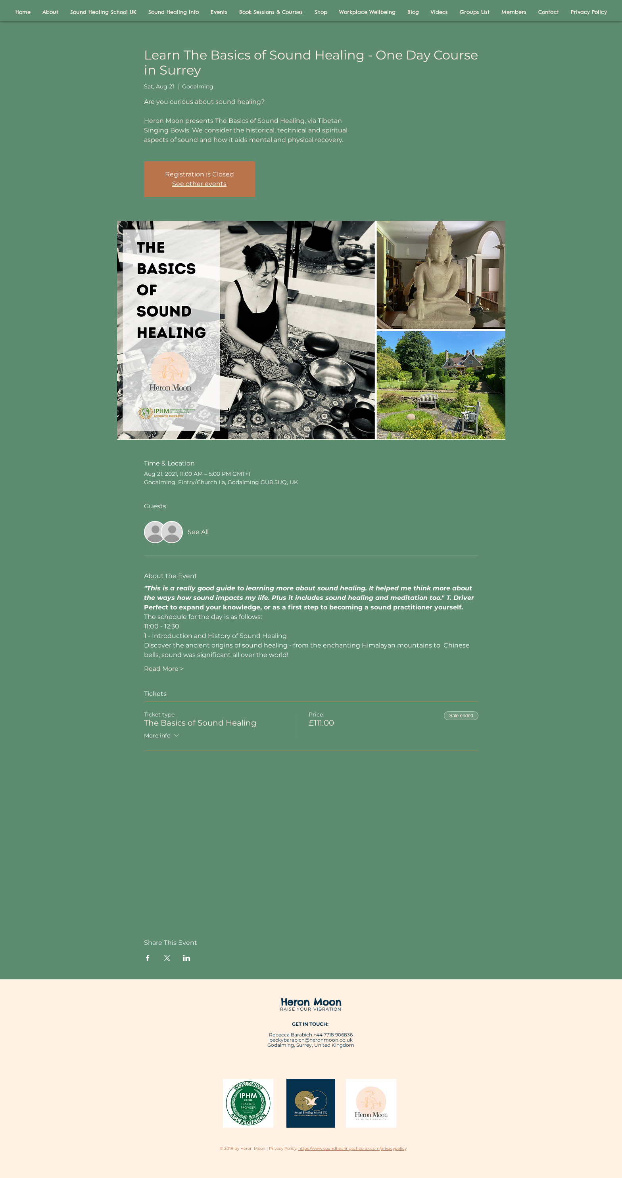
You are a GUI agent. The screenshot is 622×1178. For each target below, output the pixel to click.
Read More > (164, 668)
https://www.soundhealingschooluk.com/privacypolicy (352, 1148)
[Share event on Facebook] (148, 958)
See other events (199, 184)
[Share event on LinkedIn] (186, 958)
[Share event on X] (167, 958)
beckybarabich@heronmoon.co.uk (311, 1040)
